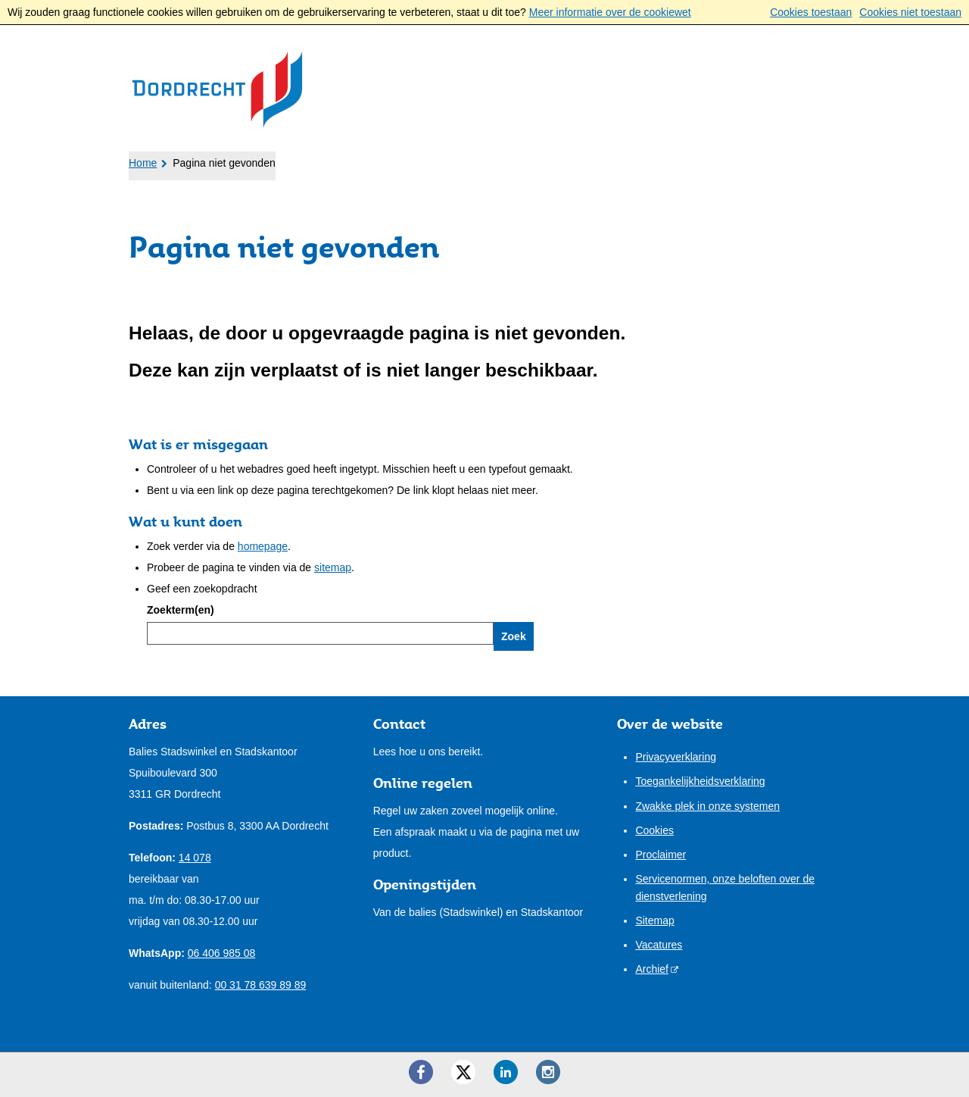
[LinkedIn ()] (506, 1072)
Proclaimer (660, 855)
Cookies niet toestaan (910, 12)
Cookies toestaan (811, 12)
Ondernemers (286, 159)
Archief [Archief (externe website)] (651, 969)
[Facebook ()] (421, 1072)
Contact (577, 159)
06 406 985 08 (222, 953)
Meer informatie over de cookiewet (610, 12)
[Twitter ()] (463, 1072)
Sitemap (654, 920)
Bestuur (392, 159)
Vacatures (658, 945)
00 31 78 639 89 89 (261, 985)
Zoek (513, 636)
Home (143, 163)
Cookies (654, 830)
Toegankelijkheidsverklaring (700, 781)
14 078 (195, 858)
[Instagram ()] (548, 1072)
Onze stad (485, 159)
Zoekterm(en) (180, 610)
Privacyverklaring (675, 757)
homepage (263, 546)
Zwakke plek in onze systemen (707, 806)
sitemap (332, 567)
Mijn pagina (792, 158)
